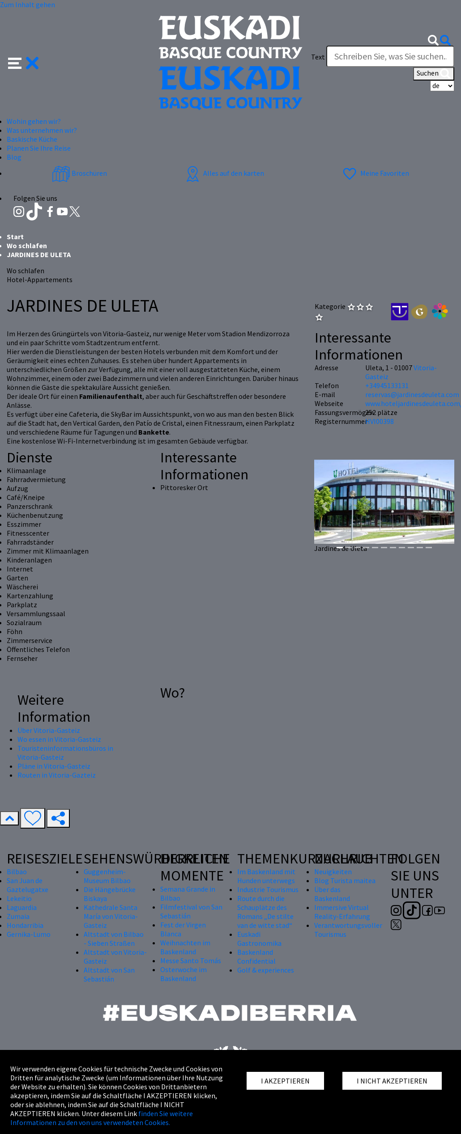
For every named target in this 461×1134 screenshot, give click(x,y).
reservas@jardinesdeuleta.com (412, 394)
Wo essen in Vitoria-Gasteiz (59, 739)
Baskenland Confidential (256, 956)
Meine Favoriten (375, 173)
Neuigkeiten (333, 871)
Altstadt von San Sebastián (109, 974)
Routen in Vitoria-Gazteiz (56, 774)
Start (15, 236)
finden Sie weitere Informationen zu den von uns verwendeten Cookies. (101, 1118)
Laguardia (22, 907)
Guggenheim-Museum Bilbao (107, 876)
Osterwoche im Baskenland (183, 974)
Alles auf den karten (224, 173)
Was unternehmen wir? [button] (42, 130)
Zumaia (18, 916)
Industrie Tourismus (268, 889)
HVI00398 (379, 421)
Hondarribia (25, 925)
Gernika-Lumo (29, 934)
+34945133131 (387, 385)
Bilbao (17, 871)
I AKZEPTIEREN (285, 1080)
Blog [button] (14, 156)
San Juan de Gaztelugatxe (27, 885)
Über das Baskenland (332, 894)
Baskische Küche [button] (32, 139)
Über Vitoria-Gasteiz (48, 730)
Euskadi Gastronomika (259, 939)
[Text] (390, 56)
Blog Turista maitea (345, 880)
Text (318, 56)
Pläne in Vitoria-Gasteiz (53, 766)
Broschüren (79, 173)
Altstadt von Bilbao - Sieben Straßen (114, 939)
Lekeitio (19, 898)
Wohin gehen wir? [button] (34, 121)
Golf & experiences (265, 969)
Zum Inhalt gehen (27, 4)
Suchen (434, 73)
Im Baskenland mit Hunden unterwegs (266, 876)
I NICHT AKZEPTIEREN (392, 1080)
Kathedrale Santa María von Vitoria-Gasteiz (111, 916)
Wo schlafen (27, 245)
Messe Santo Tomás (190, 960)
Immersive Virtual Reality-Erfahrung (342, 912)
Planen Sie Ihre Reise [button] (39, 148)
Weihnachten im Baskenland (185, 947)
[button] (23, 62)
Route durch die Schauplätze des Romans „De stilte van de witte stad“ (265, 912)
